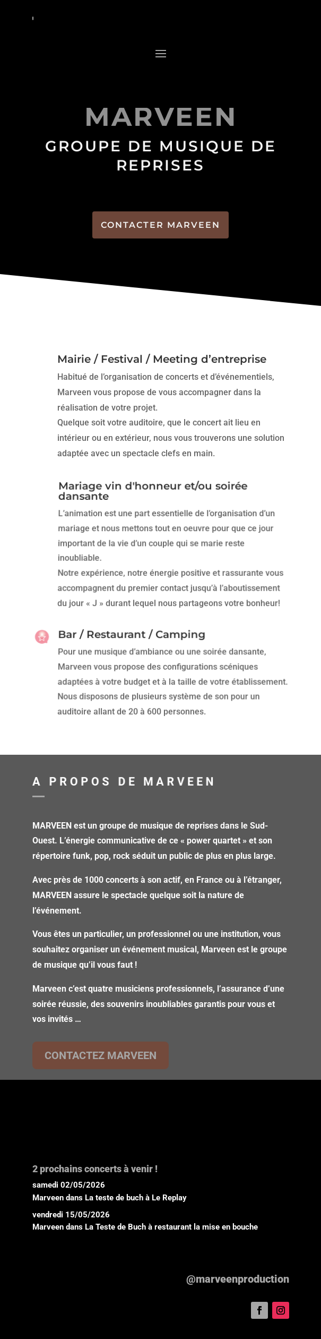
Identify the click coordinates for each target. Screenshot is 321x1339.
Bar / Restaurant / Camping (131, 636)
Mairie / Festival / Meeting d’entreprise (161, 359)
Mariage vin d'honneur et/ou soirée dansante (152, 495)
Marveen (48, 1197)
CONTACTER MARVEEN (160, 225)
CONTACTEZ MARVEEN (101, 1055)
